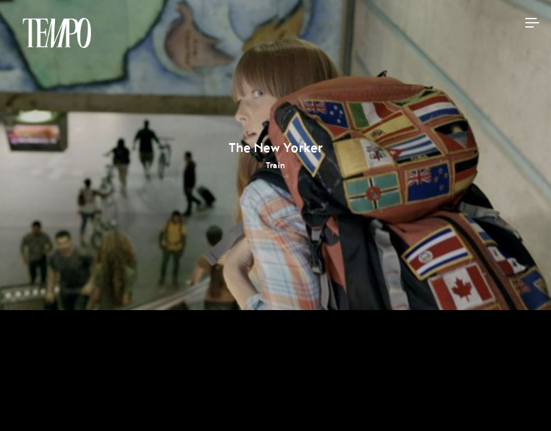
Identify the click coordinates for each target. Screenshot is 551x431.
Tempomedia (57, 33)
